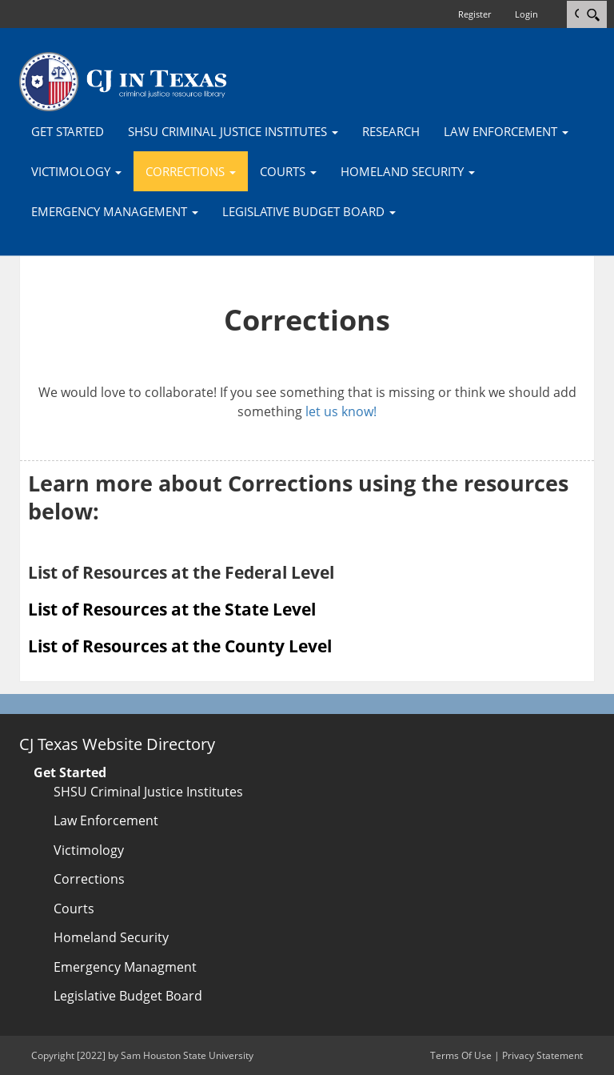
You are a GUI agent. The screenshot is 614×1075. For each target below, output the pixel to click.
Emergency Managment (125, 967)
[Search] (593, 14)
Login (526, 14)
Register (474, 14)
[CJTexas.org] (123, 81)
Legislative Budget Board (128, 996)
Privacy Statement (542, 1055)
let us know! (341, 411)
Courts (74, 908)
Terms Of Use (461, 1055)
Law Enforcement (106, 820)
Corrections (89, 879)
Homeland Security (111, 937)
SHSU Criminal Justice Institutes (148, 791)
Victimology (89, 850)
